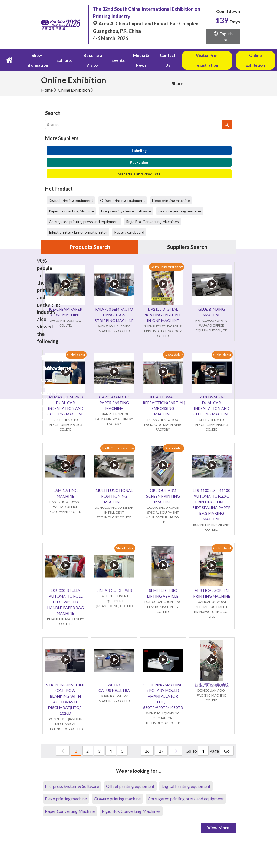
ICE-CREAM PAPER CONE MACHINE (65, 312)
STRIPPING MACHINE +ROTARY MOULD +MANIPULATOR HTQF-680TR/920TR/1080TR (163, 696)
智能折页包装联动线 (211, 685)
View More (218, 827)
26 (147, 751)
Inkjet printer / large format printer (78, 232)
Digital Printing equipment (71, 200)
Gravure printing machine (179, 211)
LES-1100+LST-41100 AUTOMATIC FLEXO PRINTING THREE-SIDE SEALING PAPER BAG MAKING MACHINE (211, 504)
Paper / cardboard (129, 232)
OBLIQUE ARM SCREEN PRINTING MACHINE (163, 496)
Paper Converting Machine (71, 211)
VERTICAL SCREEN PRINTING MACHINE (211, 593)
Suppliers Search (187, 247)
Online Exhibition (74, 90)
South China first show (166, 267)
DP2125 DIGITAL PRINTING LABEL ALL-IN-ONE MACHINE (162, 315)
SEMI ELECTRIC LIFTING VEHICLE (163, 593)
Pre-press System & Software (126, 211)
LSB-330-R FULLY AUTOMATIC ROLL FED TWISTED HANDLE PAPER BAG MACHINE (65, 602)
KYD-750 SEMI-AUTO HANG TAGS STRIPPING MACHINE (114, 315)
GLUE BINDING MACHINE (211, 312)
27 (161, 751)
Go (227, 751)
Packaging (139, 162)
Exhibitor (65, 60)
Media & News (140, 60)
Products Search (90, 247)
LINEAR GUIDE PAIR (114, 590)
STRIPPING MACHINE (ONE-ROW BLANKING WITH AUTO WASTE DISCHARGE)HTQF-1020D (65, 699)
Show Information (36, 60)
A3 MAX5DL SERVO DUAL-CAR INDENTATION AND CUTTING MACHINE (65, 406)
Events (117, 60)
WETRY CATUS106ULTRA (114, 688)
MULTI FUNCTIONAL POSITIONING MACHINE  (114, 496)
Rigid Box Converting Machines (152, 222)
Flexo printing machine (171, 200)
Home (47, 90)
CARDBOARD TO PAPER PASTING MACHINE (114, 403)
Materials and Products (139, 174)
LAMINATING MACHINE (66, 493)
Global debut (76, 355)
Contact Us (166, 60)
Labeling (139, 151)
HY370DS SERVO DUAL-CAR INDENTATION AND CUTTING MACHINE (211, 406)
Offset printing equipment (122, 200)
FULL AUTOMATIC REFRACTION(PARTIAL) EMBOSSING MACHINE (163, 406)
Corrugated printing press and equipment (84, 222)
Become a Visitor (92, 60)
